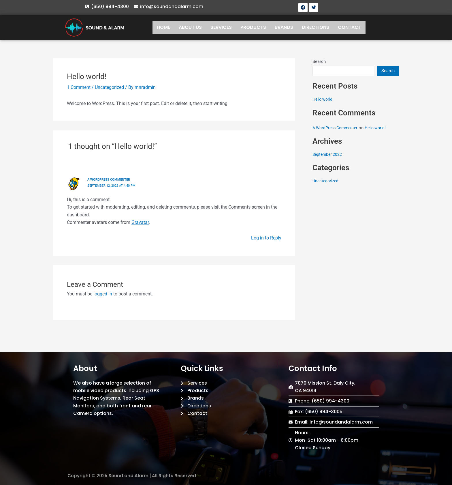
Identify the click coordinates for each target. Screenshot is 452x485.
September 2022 (328, 154)
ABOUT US (190, 27)
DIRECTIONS (315, 27)
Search (319, 61)
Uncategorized (109, 87)
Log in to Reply (266, 237)
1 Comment (79, 87)
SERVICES (221, 27)
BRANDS (284, 27)
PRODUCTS (253, 27)
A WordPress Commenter (110, 179)
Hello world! (324, 99)
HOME (163, 27)
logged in (102, 293)
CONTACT (349, 27)
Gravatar (140, 222)
